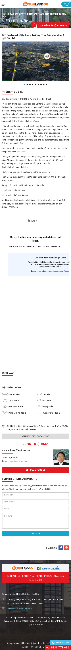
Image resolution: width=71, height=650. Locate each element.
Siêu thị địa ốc (31, 643)
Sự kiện (25, 647)
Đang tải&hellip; (35, 290)
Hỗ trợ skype (62, 642)
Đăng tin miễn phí (15, 643)
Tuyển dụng (35, 647)
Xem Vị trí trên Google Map (35, 436)
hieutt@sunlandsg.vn (17, 461)
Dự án (42, 643)
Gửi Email (35, 533)
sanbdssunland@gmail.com (19, 607)
